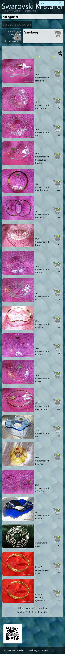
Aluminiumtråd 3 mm (42, 544)
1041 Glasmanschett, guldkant (42, 324)
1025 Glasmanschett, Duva (42, 242)
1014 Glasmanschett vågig (42, 132)
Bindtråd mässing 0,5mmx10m (40, 597)
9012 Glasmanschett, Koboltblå (42, 515)
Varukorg (31, 32)
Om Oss (7, 24)
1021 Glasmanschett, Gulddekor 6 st (42, 187)
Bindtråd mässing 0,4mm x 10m (42, 570)
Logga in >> (14, 31)
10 (45, 611)
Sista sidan (40, 608)
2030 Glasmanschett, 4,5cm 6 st (42, 488)
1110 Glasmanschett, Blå (42, 433)
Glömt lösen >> (13, 41)
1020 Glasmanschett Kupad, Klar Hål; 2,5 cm (42, 158)
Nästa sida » (25, 608)
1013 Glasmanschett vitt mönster (42, 105)
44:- (59, 80)
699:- (59, 190)
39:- (59, 244)
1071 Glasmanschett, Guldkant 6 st (42, 406)
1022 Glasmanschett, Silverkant (42, 214)
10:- (59, 545)
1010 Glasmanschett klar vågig (42, 77)
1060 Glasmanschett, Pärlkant (42, 351)
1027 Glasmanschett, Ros (42, 296)
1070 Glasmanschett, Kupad (42, 378)
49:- (59, 108)
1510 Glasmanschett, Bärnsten (42, 460)
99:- (59, 217)
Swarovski (23, 24)
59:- (59, 600)
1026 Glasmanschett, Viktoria (42, 269)
